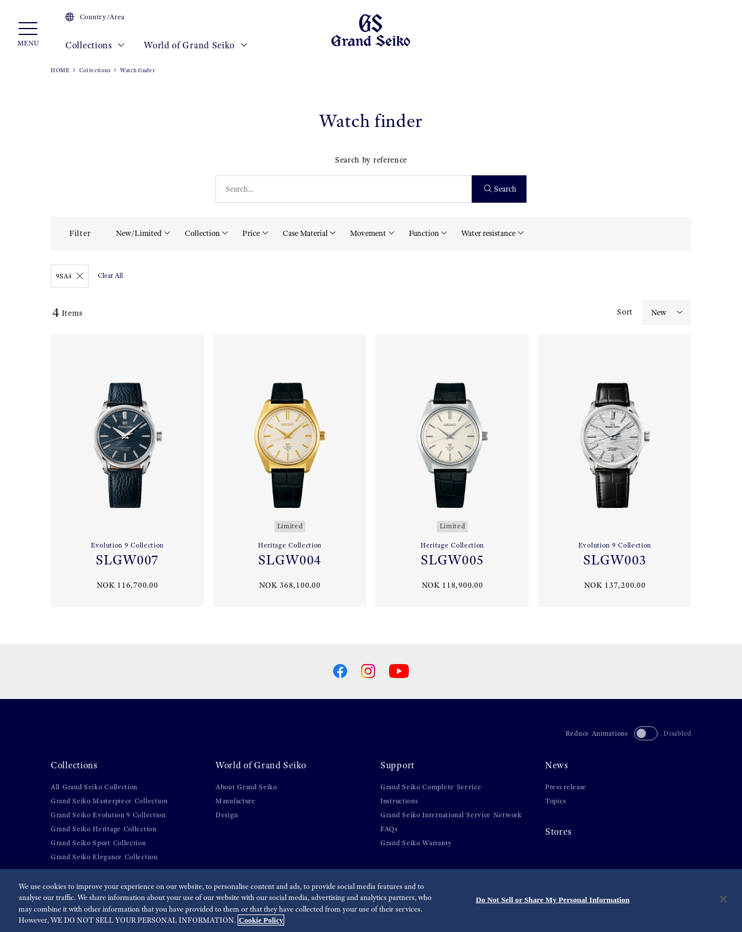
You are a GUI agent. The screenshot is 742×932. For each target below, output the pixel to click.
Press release (565, 787)
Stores (558, 832)
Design (226, 815)
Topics (555, 801)
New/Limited (139, 233)
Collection (202, 233)
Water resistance (488, 233)
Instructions (399, 801)
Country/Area (95, 17)
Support (397, 765)
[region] (371, 900)
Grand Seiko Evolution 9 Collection (108, 815)
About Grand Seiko (246, 787)
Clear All (110, 275)
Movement (368, 233)
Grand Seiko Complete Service (431, 787)
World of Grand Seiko (196, 45)
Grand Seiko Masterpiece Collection (109, 801)
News (556, 765)
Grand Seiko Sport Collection (98, 843)
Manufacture (235, 801)
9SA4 (69, 276)
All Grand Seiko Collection (94, 787)
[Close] (723, 899)
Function (424, 233)
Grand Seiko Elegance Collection (104, 857)
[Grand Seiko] (370, 30)
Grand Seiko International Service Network (451, 815)
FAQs (389, 829)
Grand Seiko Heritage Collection (104, 829)
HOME (60, 70)
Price (251, 233)
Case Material (305, 233)
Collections (95, 45)
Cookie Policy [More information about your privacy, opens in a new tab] (261, 920)
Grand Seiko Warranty (416, 843)
